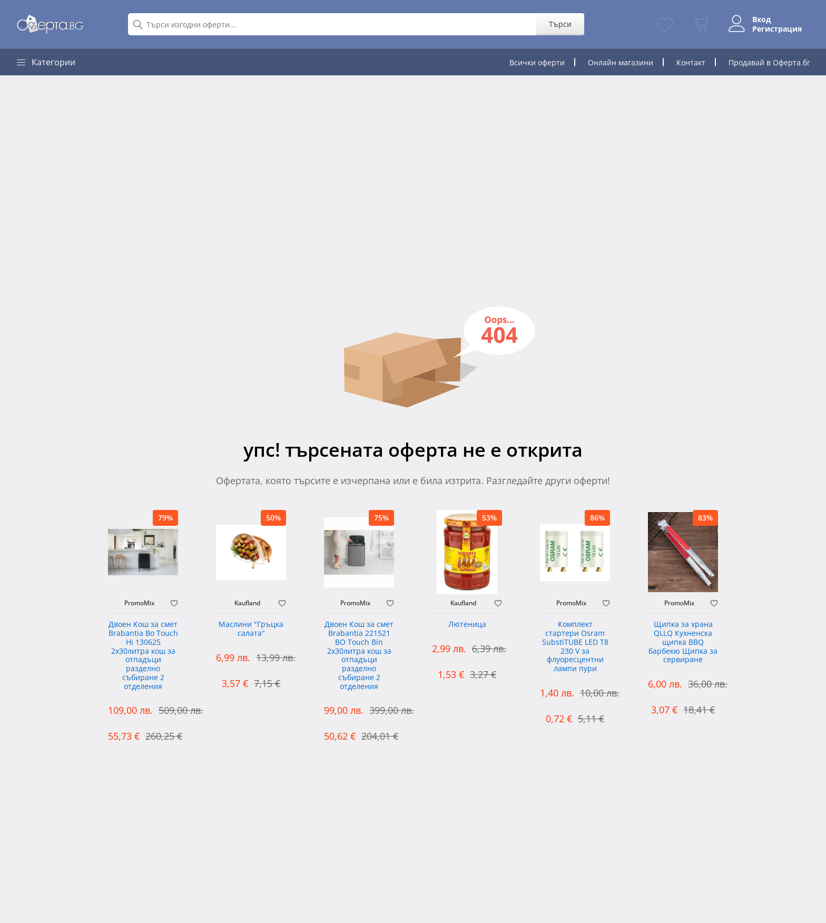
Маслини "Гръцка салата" (251, 629)
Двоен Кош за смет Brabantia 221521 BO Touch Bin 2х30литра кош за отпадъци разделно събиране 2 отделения (359, 655)
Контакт (690, 62)
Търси (560, 24)
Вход (761, 19)
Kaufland (247, 603)
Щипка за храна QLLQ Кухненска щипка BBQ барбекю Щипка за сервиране (682, 642)
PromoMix (139, 603)
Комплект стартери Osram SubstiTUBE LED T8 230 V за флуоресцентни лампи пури (575, 646)
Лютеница (467, 624)
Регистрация (777, 29)
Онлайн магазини (620, 62)
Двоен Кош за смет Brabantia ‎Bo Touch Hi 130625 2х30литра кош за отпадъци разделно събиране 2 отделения (143, 655)
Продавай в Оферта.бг (769, 62)
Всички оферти (537, 62)
